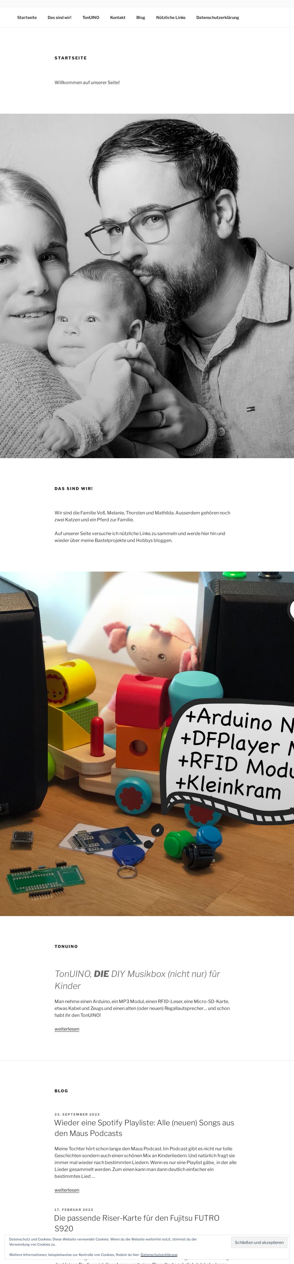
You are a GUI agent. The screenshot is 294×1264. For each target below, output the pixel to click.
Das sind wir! (59, 17)
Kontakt (117, 17)
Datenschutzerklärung (217, 17)
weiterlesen (67, 1029)
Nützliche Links (170, 17)
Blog (140, 17)
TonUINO (90, 17)
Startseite (27, 17)
